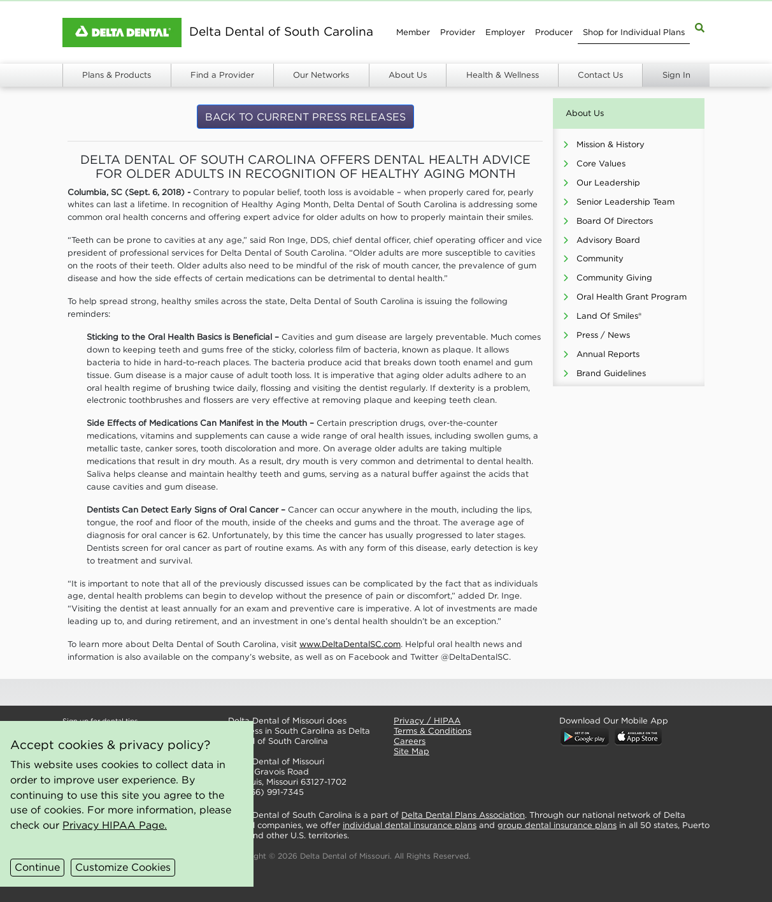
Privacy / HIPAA (427, 720)
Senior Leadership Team (625, 201)
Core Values (600, 163)
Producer (554, 32)
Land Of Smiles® (608, 315)
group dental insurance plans (557, 825)
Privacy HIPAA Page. (114, 824)
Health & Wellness (502, 74)
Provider (457, 32)
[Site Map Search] (700, 27)
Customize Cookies (123, 867)
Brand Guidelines (611, 373)
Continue (37, 867)
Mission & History (610, 144)
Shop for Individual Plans (634, 32)
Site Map (411, 751)
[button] (300, 692)
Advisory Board (608, 240)
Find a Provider (222, 74)
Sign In (676, 74)
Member (413, 32)
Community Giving (614, 277)
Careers (409, 741)
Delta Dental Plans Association (463, 815)
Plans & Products (116, 74)
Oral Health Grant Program (631, 296)
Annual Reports (608, 354)
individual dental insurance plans (409, 825)
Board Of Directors (614, 220)
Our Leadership (608, 182)
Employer (505, 32)
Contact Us (600, 74)
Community (600, 258)
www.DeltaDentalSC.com (350, 644)
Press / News (603, 335)
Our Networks (321, 74)
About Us (408, 74)
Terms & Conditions (432, 730)
